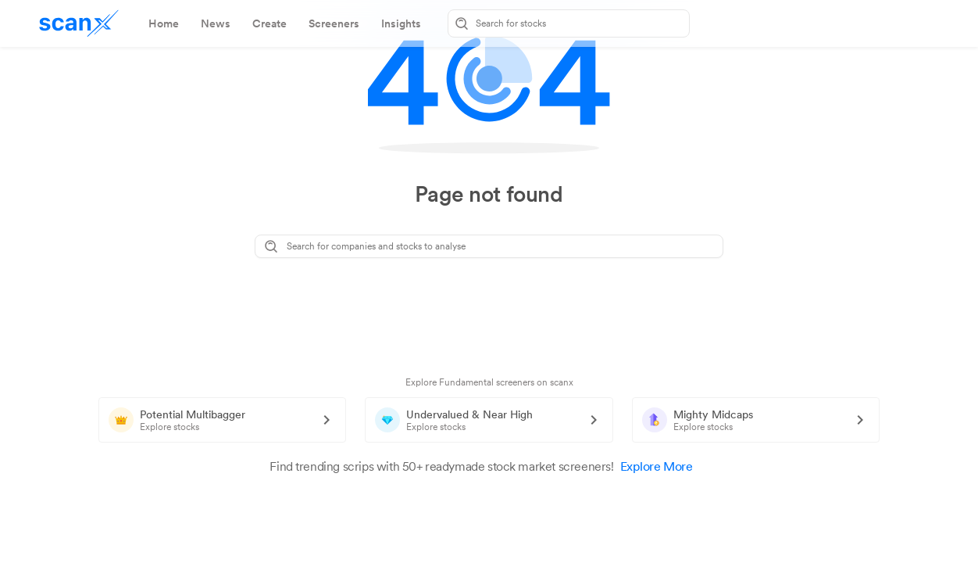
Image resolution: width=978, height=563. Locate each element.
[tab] (163, 23)
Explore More (664, 466)
